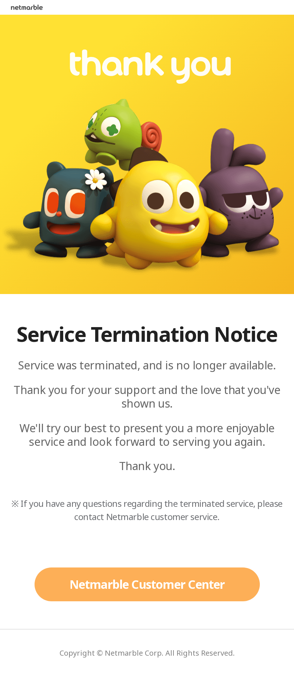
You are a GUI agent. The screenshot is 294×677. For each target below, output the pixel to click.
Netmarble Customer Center (147, 584)
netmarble (27, 7)
